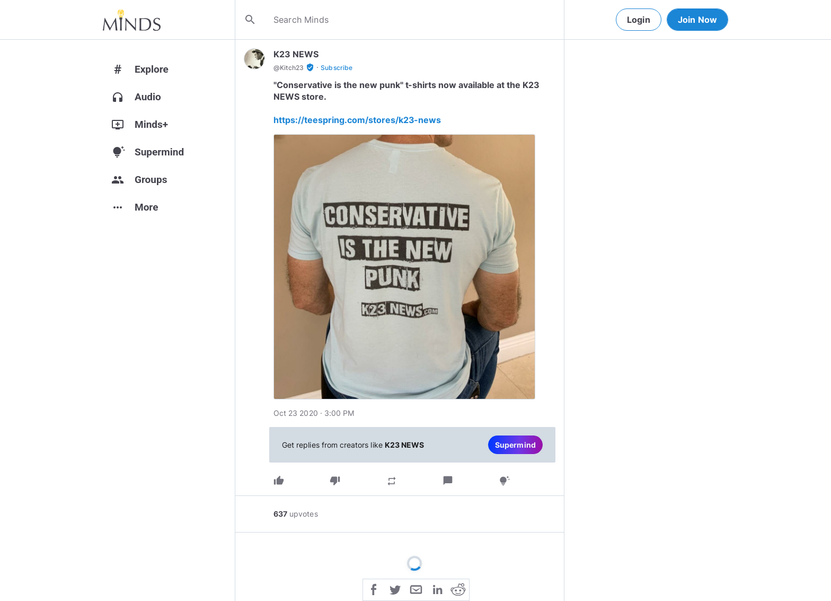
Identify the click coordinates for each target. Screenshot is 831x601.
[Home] (132, 19)
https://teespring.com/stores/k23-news (357, 120)
